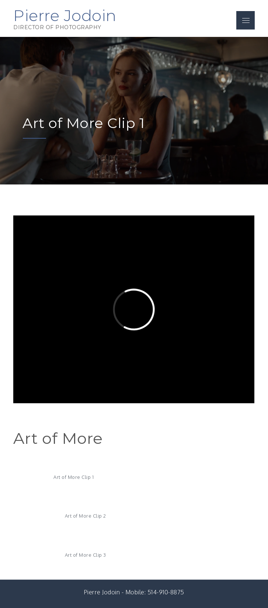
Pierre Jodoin (64, 15)
